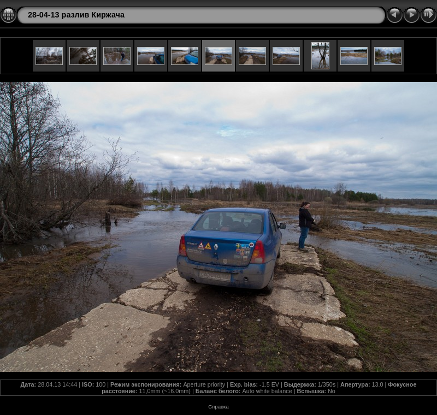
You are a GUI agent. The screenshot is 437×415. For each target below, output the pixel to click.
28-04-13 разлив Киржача (76, 14)
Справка (218, 407)
